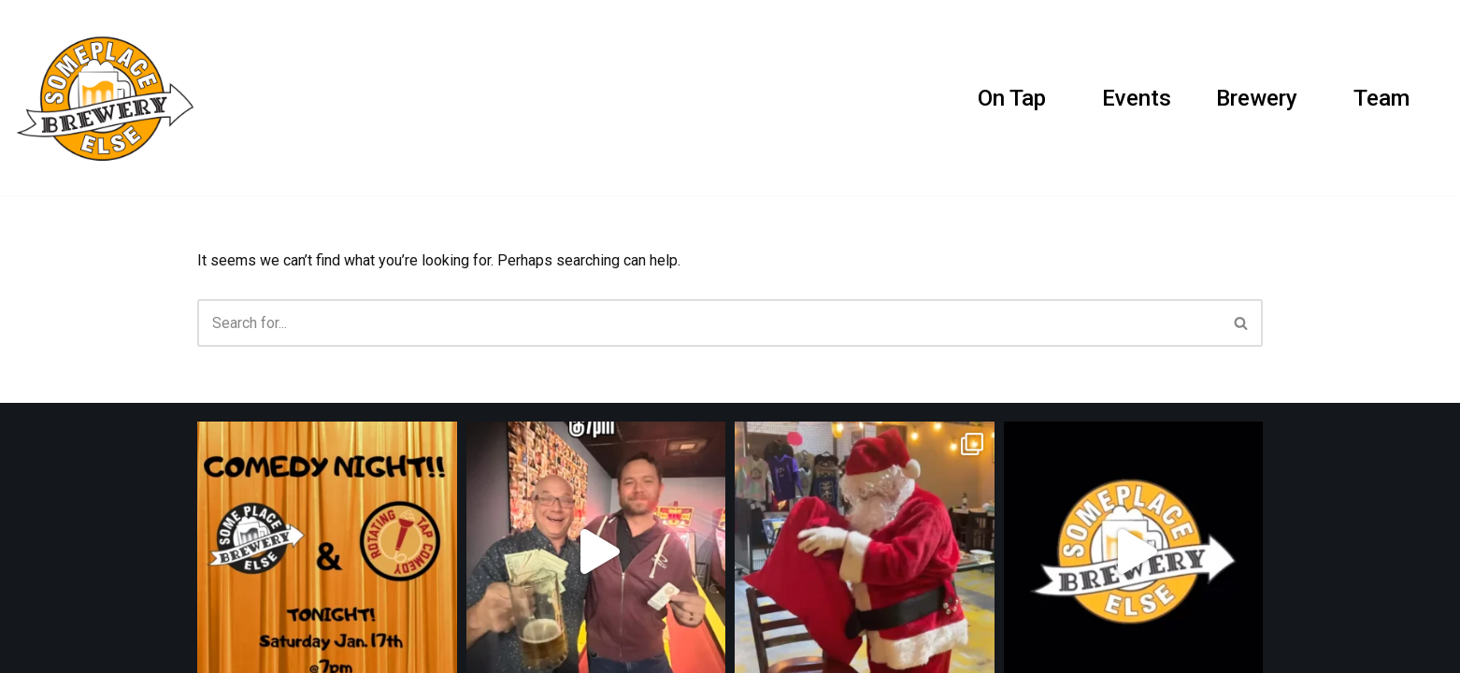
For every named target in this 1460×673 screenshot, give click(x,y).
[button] (1054, 97)
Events (1136, 98)
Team (1381, 98)
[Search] (1430, 98)
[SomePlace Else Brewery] (109, 97)
